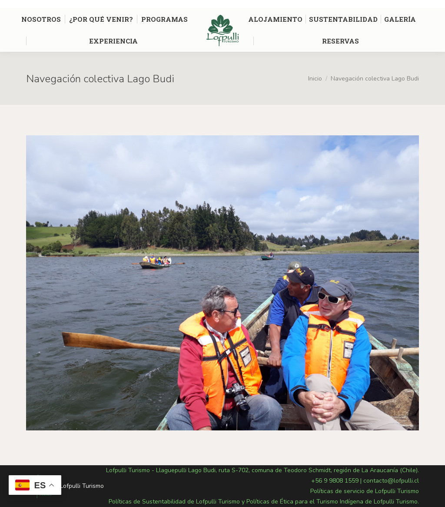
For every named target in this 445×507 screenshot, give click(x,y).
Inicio (315, 78)
